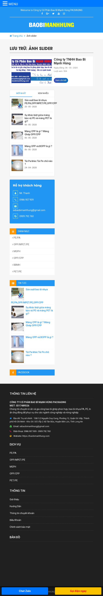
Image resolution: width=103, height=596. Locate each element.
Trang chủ (17, 36)
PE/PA (16, 237)
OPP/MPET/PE (20, 244)
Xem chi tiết (60, 80)
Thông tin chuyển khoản (22, 513)
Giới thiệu (14, 499)
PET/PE (17, 271)
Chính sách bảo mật (20, 527)
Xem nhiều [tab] (43, 93)
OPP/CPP (18, 258)
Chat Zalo (25, 591)
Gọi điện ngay (78, 591)
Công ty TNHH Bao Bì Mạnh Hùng (70, 61)
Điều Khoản (15, 520)
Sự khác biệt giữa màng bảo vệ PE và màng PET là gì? (38, 118)
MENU (13, 4)
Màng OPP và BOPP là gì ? (38, 146)
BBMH (16, 264)
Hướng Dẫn (15, 506)
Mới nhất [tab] (21, 93)
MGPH (16, 251)
